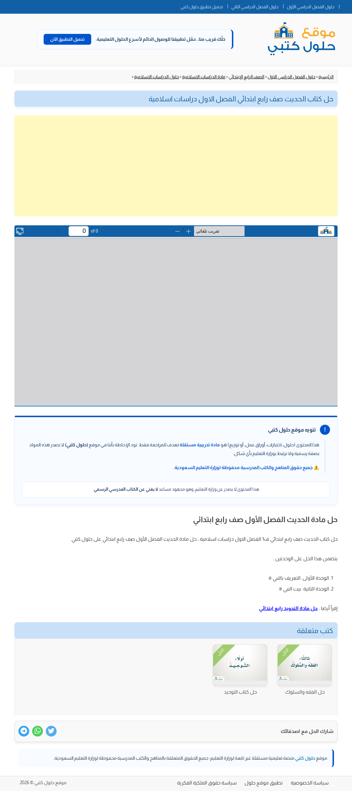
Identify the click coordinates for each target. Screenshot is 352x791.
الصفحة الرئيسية (345, 5)
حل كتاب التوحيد (240, 692)
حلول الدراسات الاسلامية (156, 76)
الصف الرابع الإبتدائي (246, 76)
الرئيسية (326, 76)
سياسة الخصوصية (310, 783)
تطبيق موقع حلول (264, 783)
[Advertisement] (176, 165)
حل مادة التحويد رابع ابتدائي (288, 608)
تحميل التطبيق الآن (67, 39)
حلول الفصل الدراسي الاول (291, 76)
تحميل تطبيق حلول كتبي (201, 6)
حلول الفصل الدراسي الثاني (254, 6)
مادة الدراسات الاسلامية (203, 76)
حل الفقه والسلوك (305, 692)
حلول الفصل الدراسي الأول (310, 6)
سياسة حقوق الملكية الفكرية (207, 783)
